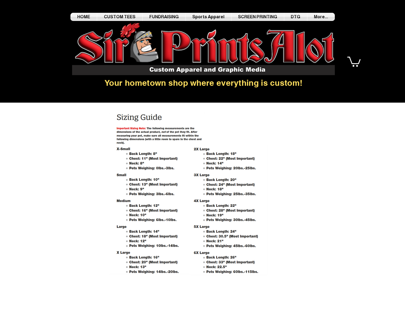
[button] (354, 61)
